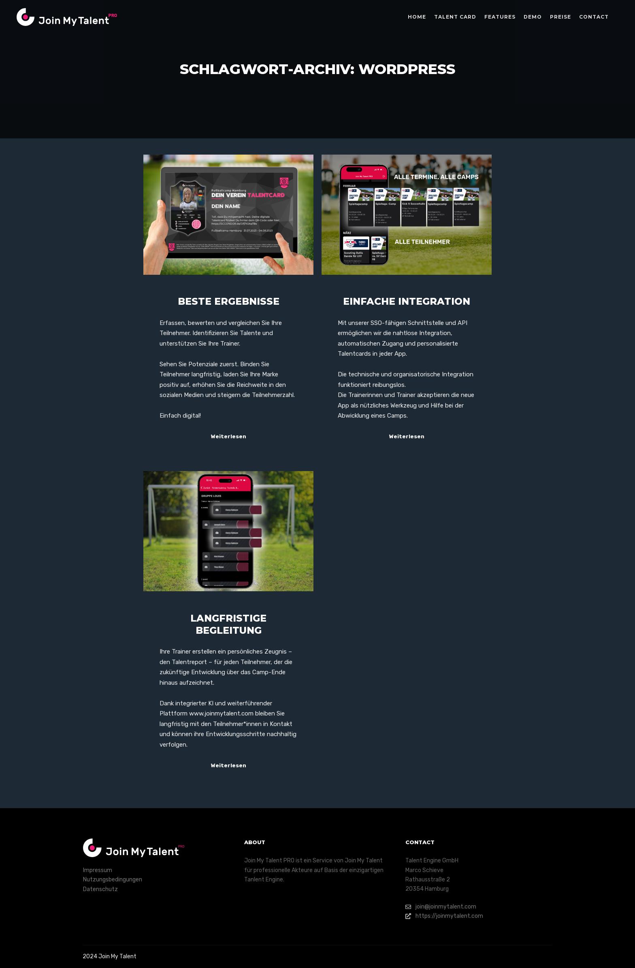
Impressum (97, 870)
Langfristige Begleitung (228, 624)
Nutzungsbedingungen (112, 879)
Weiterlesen (228, 436)
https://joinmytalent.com (444, 916)
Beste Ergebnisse (228, 301)
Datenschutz (100, 889)
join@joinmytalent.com (440, 906)
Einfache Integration (406, 301)
